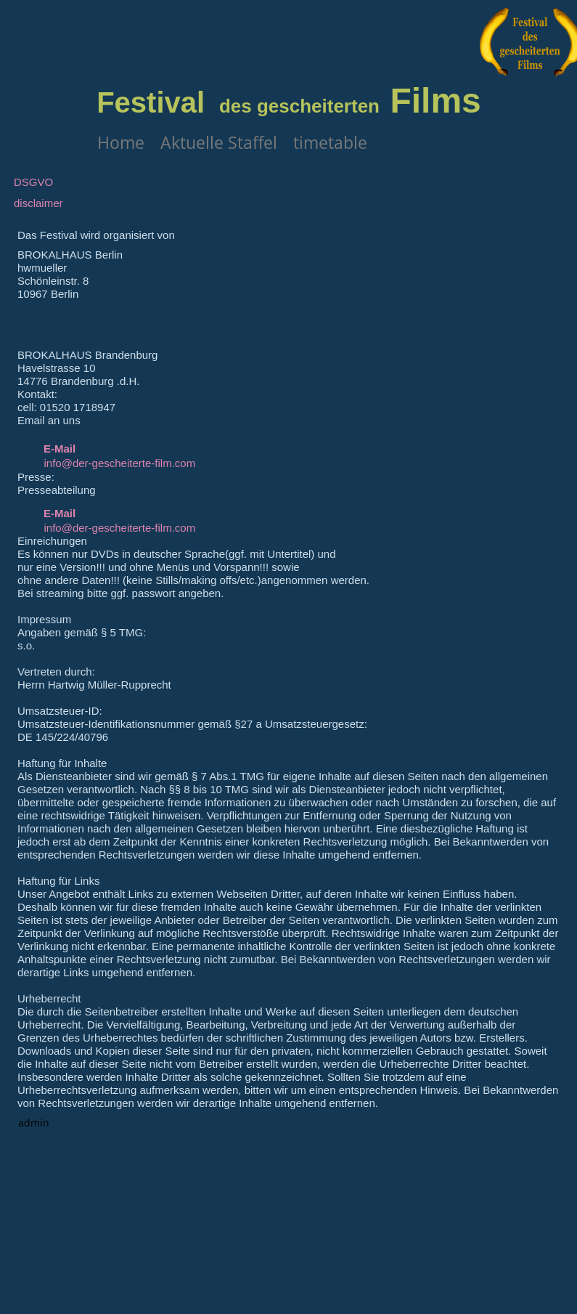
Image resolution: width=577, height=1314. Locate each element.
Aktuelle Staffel (218, 142)
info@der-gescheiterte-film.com (120, 463)
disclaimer (38, 203)
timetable (330, 142)
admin (33, 1123)
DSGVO (33, 182)
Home (120, 142)
